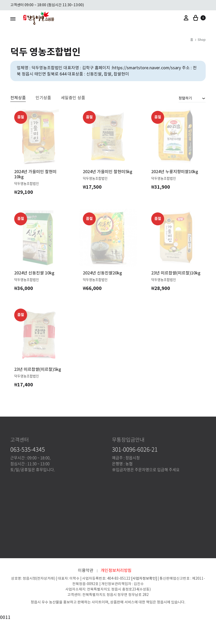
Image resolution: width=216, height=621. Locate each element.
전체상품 (18, 98)
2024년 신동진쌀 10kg (34, 272)
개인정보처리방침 (116, 570)
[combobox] (192, 98)
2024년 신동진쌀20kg (102, 272)
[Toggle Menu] (12, 19)
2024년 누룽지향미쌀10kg (174, 171)
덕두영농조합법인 (26, 183)
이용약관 (85, 570)
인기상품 (43, 98)
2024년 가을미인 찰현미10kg (35, 174)
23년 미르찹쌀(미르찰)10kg (176, 272)
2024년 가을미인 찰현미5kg (107, 171)
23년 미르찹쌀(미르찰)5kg (37, 369)
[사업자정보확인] (144, 578)
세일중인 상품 (73, 98)
